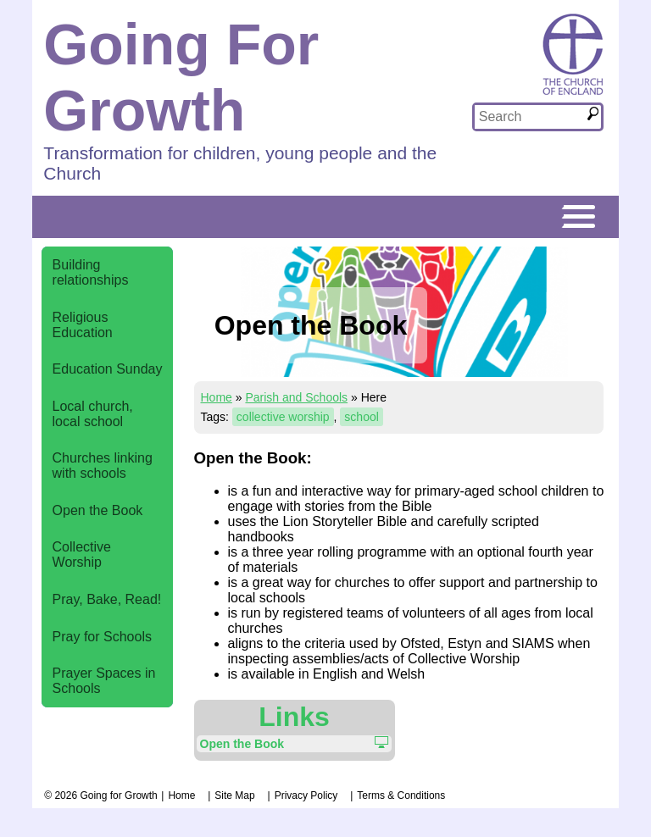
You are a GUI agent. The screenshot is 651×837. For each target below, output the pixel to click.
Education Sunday (108, 369)
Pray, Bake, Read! (107, 599)
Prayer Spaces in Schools (104, 681)
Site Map (234, 795)
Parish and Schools (296, 397)
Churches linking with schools (103, 465)
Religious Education (83, 325)
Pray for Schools (102, 636)
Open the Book (98, 510)
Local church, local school (93, 414)
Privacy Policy (306, 795)
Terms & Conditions (401, 795)
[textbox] (530, 117)
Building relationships (91, 272)
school (361, 417)
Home (216, 397)
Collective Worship (82, 554)
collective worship (283, 417)
